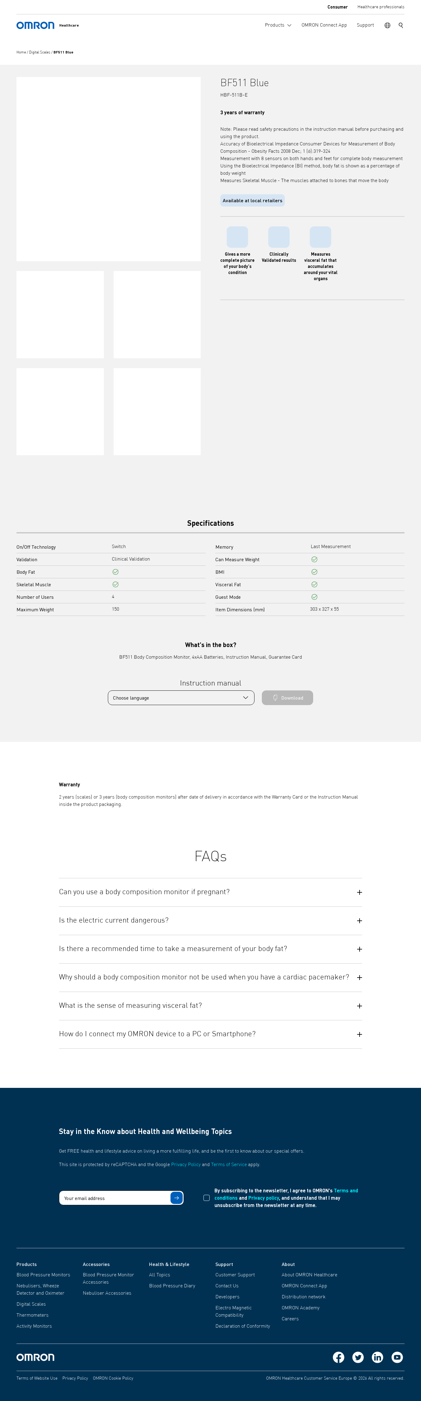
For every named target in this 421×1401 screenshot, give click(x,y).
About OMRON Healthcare (309, 1275)
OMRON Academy (301, 1308)
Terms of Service (229, 1164)
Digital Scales (40, 52)
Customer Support (235, 1275)
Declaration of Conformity (242, 1326)
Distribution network (303, 1297)
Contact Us (227, 1286)
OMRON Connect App (304, 1286)
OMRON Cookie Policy (113, 1378)
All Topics (159, 1275)
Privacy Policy (186, 1164)
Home (21, 52)
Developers (227, 1297)
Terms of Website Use (36, 1378)
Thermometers (32, 1315)
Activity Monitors (34, 1326)
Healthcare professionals (381, 7)
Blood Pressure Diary (172, 1286)
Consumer (338, 6)
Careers (290, 1319)
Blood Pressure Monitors (43, 1275)
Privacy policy (263, 1197)
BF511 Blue (63, 52)
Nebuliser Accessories (107, 1293)
